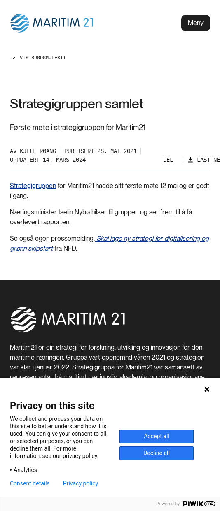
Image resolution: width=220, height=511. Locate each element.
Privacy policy (80, 483)
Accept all (156, 436)
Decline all (156, 453)
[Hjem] (68, 331)
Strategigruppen (33, 186)
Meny (196, 23)
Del (168, 159)
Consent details (30, 483)
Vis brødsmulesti (38, 57)
